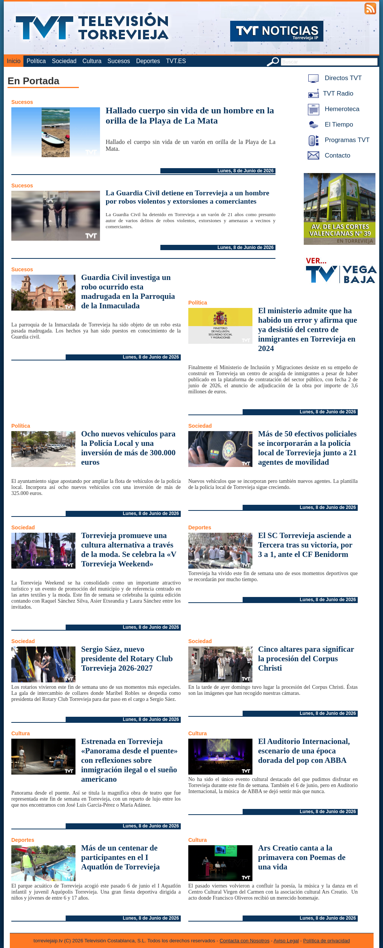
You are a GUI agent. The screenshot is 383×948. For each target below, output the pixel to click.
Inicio (13, 61)
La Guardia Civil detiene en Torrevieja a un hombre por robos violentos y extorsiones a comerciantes (187, 197)
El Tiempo (329, 124)
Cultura (92, 61)
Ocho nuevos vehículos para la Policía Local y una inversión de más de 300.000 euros (128, 448)
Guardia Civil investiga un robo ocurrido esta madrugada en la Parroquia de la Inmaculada (128, 291)
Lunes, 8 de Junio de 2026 (245, 170)
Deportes (148, 61)
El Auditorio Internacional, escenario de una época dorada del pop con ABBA (304, 751)
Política (36, 61)
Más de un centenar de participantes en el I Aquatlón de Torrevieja (120, 857)
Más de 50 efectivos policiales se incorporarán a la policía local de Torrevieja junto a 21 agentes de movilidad (307, 448)
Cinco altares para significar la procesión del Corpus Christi (306, 659)
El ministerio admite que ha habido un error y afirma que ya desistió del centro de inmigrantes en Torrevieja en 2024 (307, 329)
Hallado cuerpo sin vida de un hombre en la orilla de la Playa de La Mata (190, 115)
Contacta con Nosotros (244, 940)
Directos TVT (333, 78)
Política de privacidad (326, 940)
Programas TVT (337, 140)
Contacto (327, 155)
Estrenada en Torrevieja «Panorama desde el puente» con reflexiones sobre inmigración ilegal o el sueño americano (129, 760)
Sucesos (119, 61)
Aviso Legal (286, 940)
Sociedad (64, 61)
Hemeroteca (332, 109)
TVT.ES (176, 61)
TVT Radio (329, 93)
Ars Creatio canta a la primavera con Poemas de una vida (302, 857)
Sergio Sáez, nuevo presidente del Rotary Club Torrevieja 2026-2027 (127, 659)
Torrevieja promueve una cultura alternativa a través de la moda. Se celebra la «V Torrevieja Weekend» (128, 549)
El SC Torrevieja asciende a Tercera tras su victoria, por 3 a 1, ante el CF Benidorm (305, 545)
